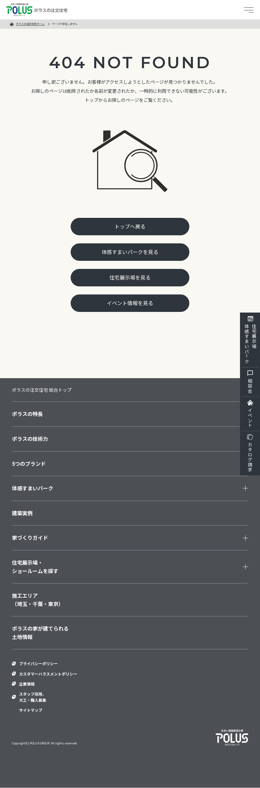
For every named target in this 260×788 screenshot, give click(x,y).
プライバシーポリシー (38, 663)
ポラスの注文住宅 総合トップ (42, 390)
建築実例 (22, 513)
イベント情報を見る (130, 303)
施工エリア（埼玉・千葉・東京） (38, 599)
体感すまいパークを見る (130, 252)
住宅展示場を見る (130, 277)
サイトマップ (30, 710)
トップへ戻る (130, 226)
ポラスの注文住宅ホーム (30, 24)
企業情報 (27, 684)
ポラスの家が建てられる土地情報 (40, 632)
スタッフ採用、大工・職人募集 (32, 697)
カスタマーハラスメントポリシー (48, 673)
